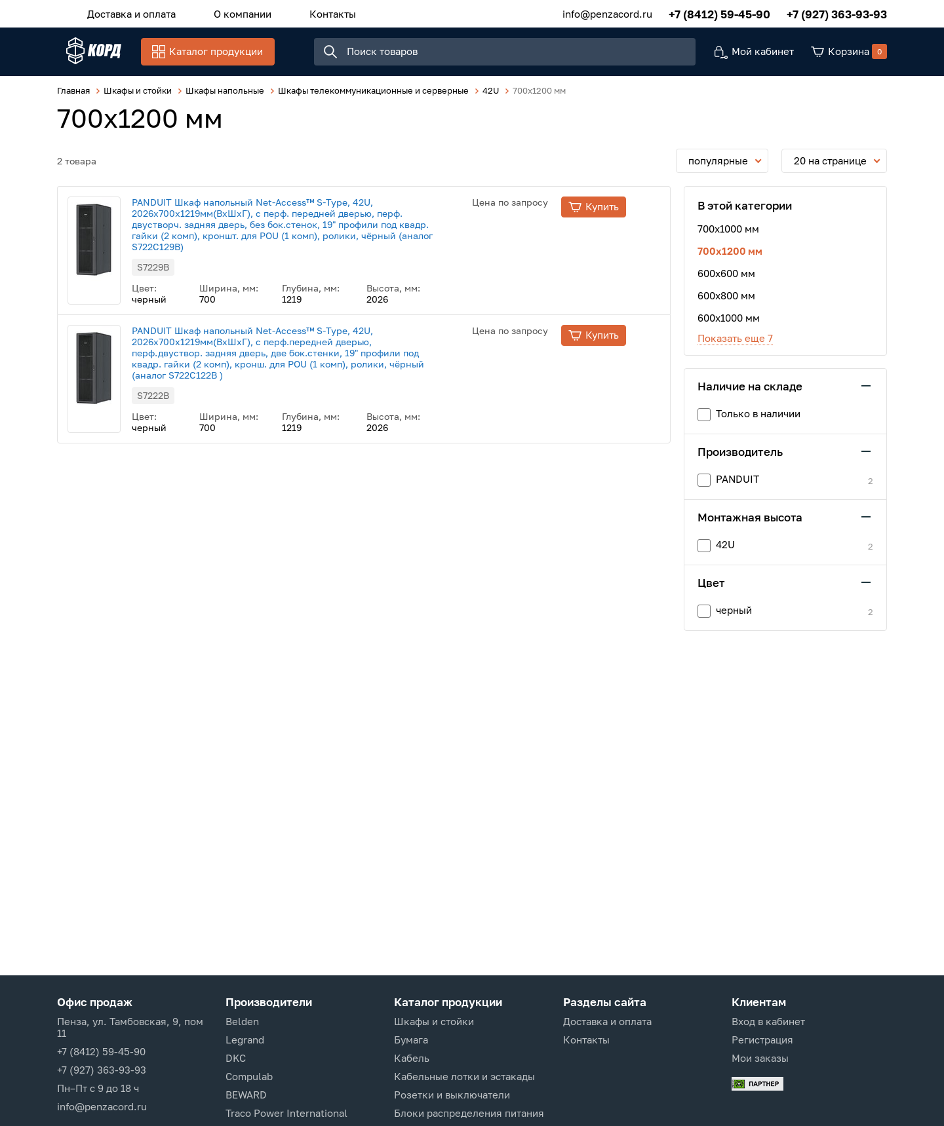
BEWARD (246, 1094)
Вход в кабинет (768, 1021)
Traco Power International (286, 1113)
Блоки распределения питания (469, 1113)
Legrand (245, 1039)
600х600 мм (726, 280)
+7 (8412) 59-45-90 (719, 13)
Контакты (309, 12)
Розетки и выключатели (452, 1094)
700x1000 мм (728, 236)
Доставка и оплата (127, 12)
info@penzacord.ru (607, 12)
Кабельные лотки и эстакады (464, 1076)
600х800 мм (726, 303)
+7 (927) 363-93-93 (837, 13)
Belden (242, 1021)
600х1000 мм (729, 325)
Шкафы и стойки (434, 1021)
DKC (236, 1058)
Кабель (411, 1058)
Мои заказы (760, 1058)
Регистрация (762, 1039)
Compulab (249, 1076)
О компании (229, 12)
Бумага (411, 1039)
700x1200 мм (730, 258)
